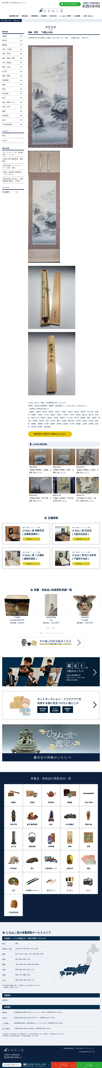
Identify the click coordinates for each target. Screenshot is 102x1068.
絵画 (3, 89)
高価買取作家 (14, 16)
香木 (3, 98)
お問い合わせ (88, 16)
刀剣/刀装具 (88, 802)
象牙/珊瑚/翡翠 (32, 824)
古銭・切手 (6, 107)
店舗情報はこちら (31, 539)
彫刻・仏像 (6, 67)
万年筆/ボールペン (32, 890)
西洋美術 (5, 93)
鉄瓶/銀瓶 (32, 846)
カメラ (88, 890)
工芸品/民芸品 (7, 124)
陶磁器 (4, 45)
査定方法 (53, 16)
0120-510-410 (13, 1057)
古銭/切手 (69, 868)
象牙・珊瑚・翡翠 (8, 58)
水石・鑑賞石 (7, 62)
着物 (3, 111)
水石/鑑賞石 (70, 824)
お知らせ (5, 140)
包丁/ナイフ (51, 890)
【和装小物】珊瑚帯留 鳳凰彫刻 (12, 160)
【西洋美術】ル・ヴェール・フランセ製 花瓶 (12, 167)
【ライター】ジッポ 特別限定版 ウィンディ (12, 153)
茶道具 (32, 802)
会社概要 (77, 16)
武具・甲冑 (6, 54)
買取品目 (25, 16)
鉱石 (3, 120)
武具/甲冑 (13, 824)
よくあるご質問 (65, 16)
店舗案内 (44, 16)
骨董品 (13, 802)
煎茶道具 (5, 115)
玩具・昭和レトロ (8, 102)
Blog (3, 135)
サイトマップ (90, 1048)
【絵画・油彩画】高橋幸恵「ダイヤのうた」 (11, 173)
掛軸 (3, 85)
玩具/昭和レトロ (51, 868)
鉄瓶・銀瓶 (6, 76)
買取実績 (34, 16)
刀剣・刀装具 (7, 49)
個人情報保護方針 (69, 1048)
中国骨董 (51, 846)
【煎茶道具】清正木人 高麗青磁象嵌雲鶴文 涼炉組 (12, 180)
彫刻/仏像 (88, 824)
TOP (2, 20)
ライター (70, 890)
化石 (13, 890)
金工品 (4, 71)
